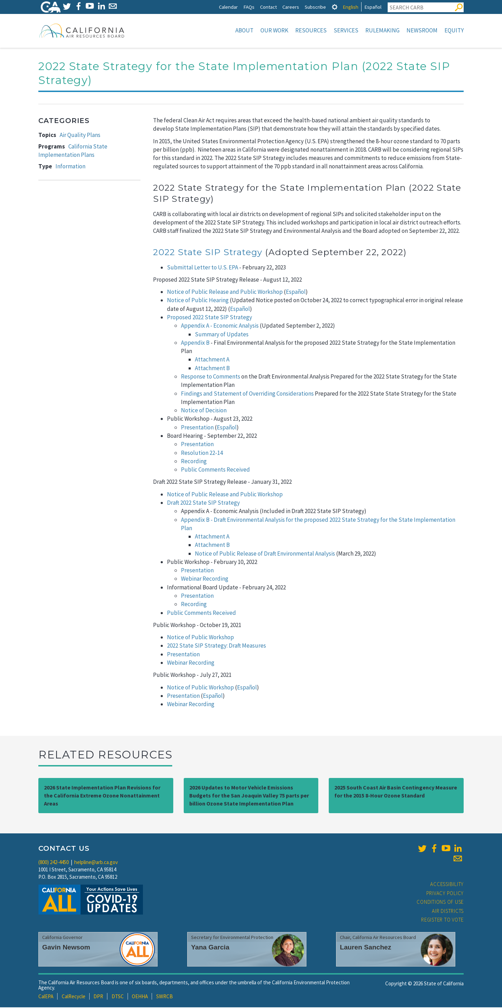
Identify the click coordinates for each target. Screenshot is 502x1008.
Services (346, 30)
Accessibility (447, 884)
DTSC (118, 997)
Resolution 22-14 (202, 453)
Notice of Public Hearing (198, 301)
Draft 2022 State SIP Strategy (203, 503)
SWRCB (164, 997)
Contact (268, 6)
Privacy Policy (445, 894)
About (244, 30)
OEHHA (140, 997)
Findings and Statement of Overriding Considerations (247, 394)
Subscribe (315, 6)
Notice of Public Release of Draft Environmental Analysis (265, 554)
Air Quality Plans (80, 135)
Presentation (197, 428)
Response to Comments (210, 377)
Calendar (228, 6)
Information (70, 167)
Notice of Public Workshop (200, 638)
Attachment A (212, 360)
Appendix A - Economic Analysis (220, 326)
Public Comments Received (215, 470)
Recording (194, 462)
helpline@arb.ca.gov (96, 863)
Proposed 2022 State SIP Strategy (209, 318)
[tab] (335, 6)
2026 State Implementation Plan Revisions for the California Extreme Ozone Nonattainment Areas (102, 796)
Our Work (274, 30)
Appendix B (195, 343)
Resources (311, 30)
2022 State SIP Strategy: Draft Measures (216, 646)
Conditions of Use (440, 902)
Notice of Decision (204, 411)
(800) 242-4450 (53, 863)
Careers (290, 6)
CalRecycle (73, 997)
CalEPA (45, 997)
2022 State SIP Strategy (207, 252)
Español (372, 6)
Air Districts (448, 911)
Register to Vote (442, 920)
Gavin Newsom (66, 948)
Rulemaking (382, 30)
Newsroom (422, 30)
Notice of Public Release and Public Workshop (225, 292)
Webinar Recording (204, 579)
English (350, 6)
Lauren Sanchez (365, 948)
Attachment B (212, 369)
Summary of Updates (222, 335)
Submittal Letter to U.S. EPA (202, 268)
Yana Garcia (210, 948)
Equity (454, 30)
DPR (98, 997)
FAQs (248, 6)
